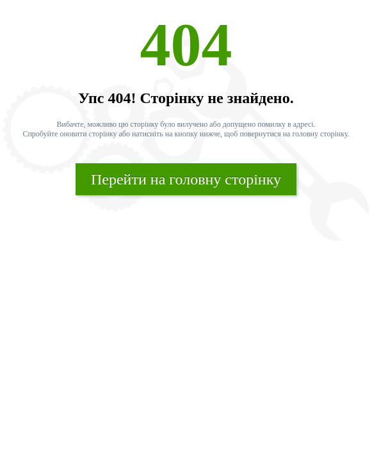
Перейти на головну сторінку (186, 179)
